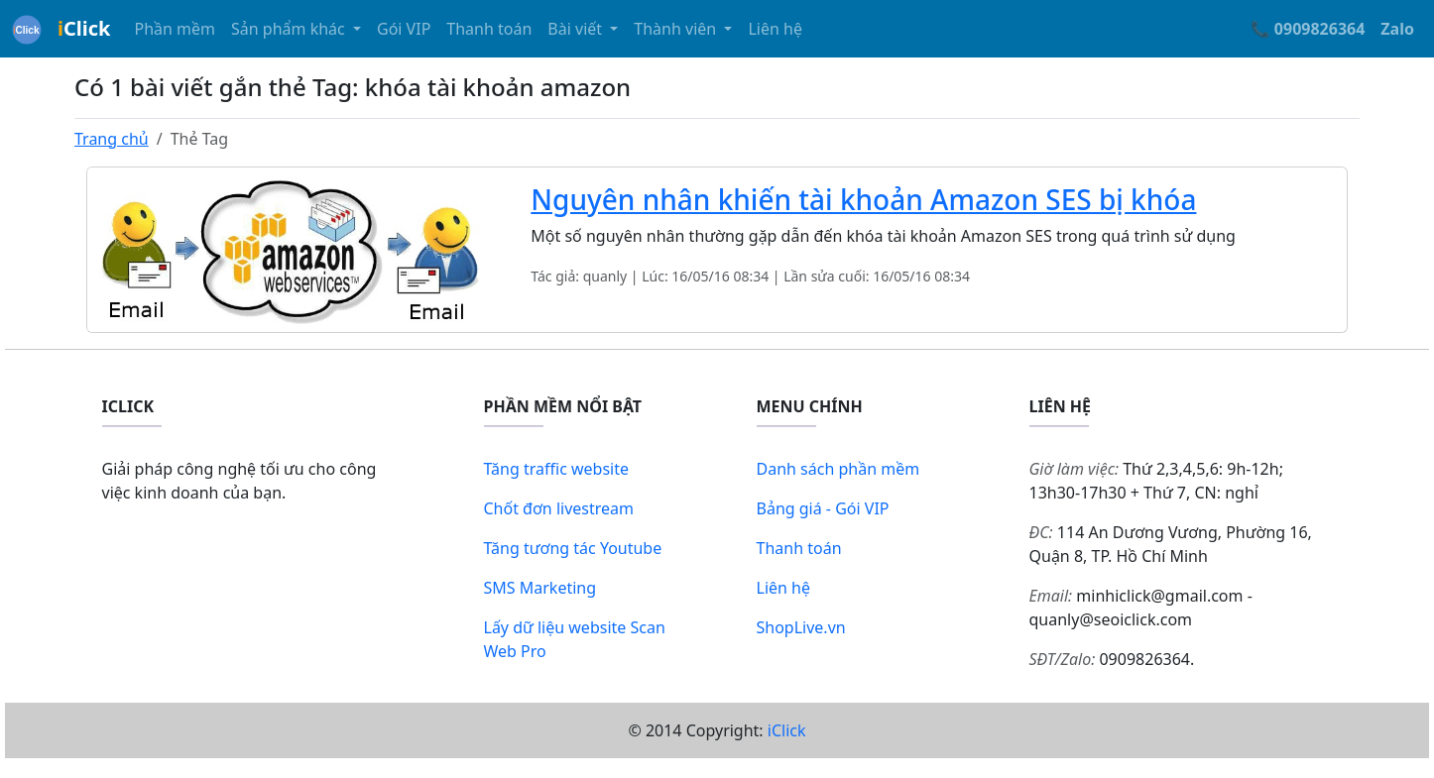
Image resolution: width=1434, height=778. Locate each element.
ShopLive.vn (801, 627)
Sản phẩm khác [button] (290, 29)
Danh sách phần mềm (838, 469)
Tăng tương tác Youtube (573, 548)
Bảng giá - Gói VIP (823, 508)
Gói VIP (403, 29)
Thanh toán (489, 29)
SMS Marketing (540, 588)
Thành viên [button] (677, 29)
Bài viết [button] (576, 29)
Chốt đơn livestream (559, 508)
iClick (787, 730)
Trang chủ (111, 139)
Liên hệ (775, 29)
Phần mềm (174, 29)
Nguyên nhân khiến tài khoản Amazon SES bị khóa (863, 199)
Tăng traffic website (557, 469)
